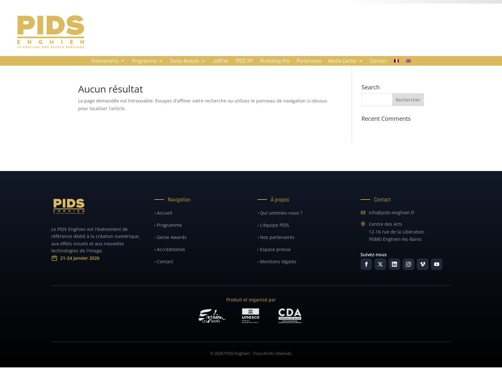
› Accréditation (169, 249)
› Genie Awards (170, 237)
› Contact (163, 261)
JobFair (221, 61)
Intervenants (105, 61)
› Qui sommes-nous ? (279, 213)
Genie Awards (184, 61)
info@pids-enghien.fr (387, 212)
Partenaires (309, 61)
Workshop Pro (275, 61)
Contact (378, 61)
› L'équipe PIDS (273, 225)
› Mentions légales (276, 261)
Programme (144, 61)
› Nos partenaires (276, 237)
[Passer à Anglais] (408, 62)
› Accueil (163, 213)
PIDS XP (244, 61)
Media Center (342, 61)
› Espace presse (274, 249)
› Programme (168, 225)
